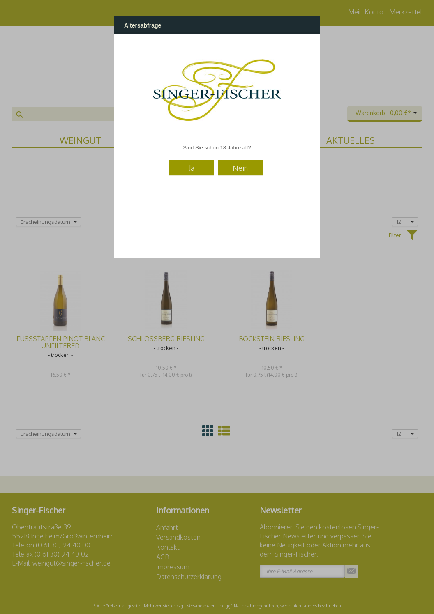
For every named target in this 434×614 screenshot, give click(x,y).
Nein (240, 167)
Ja (191, 167)
